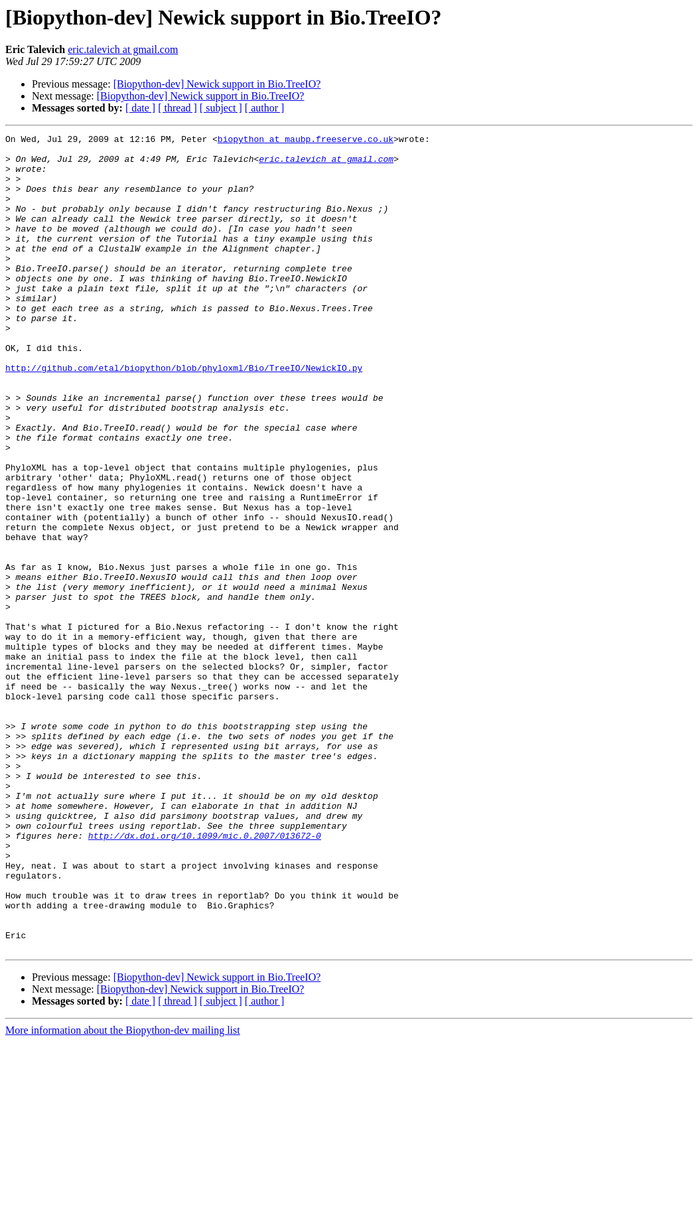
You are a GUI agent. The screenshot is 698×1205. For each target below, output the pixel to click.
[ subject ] (221, 107)
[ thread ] (177, 107)
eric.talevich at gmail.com (123, 49)
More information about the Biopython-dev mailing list (122, 1193)
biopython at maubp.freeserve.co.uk (305, 141)
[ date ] (140, 107)
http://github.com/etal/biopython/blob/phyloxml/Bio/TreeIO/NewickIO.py (183, 415)
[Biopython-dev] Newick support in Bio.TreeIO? (217, 84)
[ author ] (265, 107)
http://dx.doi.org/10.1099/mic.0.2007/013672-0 (204, 977)
